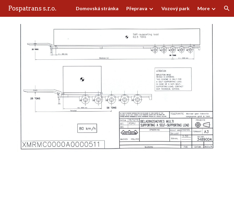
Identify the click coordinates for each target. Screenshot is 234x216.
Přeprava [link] (136, 8)
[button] (227, 8)
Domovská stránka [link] (97, 8)
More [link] (203, 8)
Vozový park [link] (175, 8)
